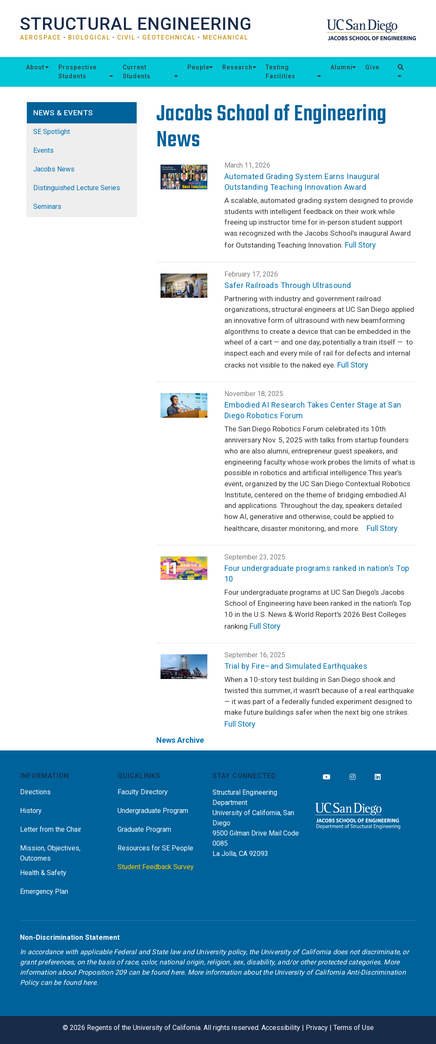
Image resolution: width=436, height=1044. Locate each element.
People (198, 67)
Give (372, 67)
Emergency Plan (44, 891)
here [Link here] (177, 972)
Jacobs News (54, 169)
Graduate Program (144, 829)
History (31, 811)
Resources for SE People (155, 848)
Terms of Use (353, 1028)
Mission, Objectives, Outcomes (50, 853)
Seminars (47, 207)
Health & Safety (43, 873)
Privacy (317, 1028)
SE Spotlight (51, 132)
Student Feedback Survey (156, 867)
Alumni (341, 67)
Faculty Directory (143, 792)
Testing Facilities (280, 72)
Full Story (360, 244)
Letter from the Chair (50, 829)
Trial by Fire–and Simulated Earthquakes (296, 666)
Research (237, 67)
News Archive (180, 740)
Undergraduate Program (153, 811)
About (35, 67)
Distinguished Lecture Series (76, 188)
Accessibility (280, 1028)
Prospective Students (77, 72)
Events (43, 150)
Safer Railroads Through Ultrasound (287, 285)
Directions (35, 792)
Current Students (137, 72)
